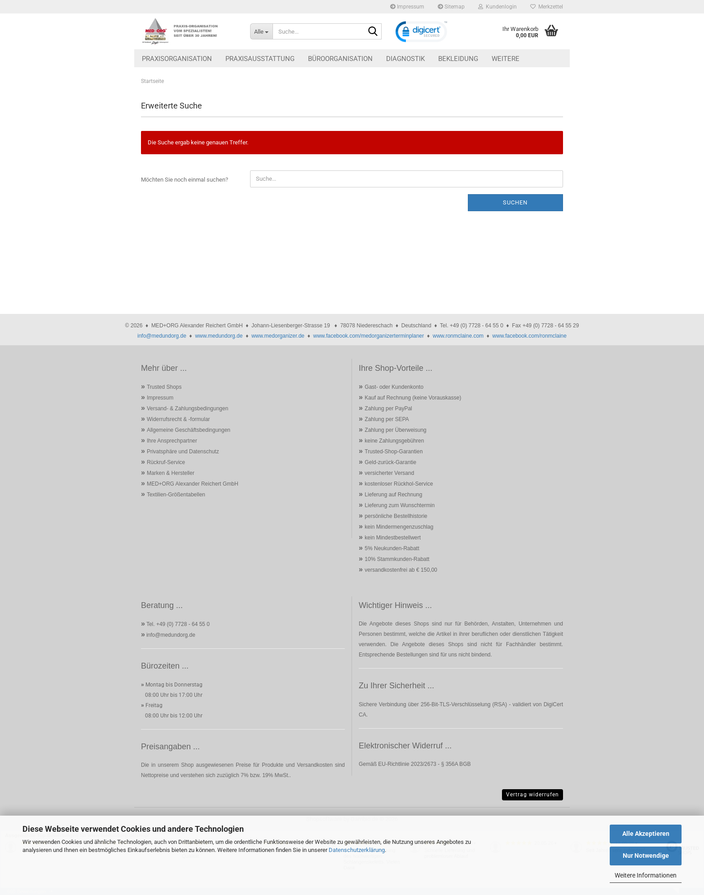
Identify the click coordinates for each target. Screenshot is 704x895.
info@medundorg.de (161, 336)
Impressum (407, 7)
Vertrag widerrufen (532, 794)
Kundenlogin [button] (497, 7)
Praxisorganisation (177, 59)
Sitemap (451, 7)
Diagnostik (405, 59)
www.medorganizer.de (277, 336)
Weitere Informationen (646, 875)
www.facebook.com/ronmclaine (530, 336)
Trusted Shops (164, 387)
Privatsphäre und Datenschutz (183, 451)
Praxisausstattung (260, 59)
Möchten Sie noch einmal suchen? (184, 179)
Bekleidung (458, 59)
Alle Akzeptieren (645, 833)
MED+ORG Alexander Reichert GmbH (192, 484)
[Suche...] (261, 31)
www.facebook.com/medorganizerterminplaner (368, 336)
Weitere (505, 59)
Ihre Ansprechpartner (172, 441)
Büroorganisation (340, 59)
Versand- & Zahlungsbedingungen (187, 408)
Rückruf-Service (166, 462)
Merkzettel (546, 7)
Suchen (515, 202)
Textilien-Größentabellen (176, 494)
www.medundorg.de (218, 336)
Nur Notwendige (646, 855)
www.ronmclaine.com (458, 336)
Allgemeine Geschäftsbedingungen (188, 430)
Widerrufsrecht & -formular (178, 419)
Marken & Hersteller (170, 473)
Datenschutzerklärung (357, 850)
